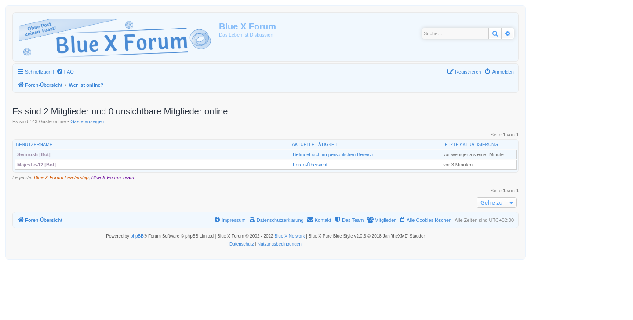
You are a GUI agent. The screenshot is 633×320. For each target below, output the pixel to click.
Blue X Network (289, 236)
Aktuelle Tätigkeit (315, 144)
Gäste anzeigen (87, 121)
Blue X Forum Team (112, 177)
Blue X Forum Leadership (61, 177)
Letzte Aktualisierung (470, 144)
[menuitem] (65, 71)
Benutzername (34, 144)
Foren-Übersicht (310, 164)
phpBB (137, 236)
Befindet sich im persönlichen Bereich (333, 154)
